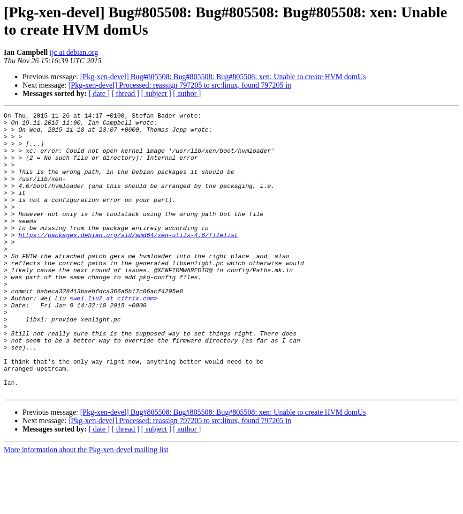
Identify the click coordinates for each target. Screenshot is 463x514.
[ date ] (99, 93)
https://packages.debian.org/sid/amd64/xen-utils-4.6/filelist (128, 260)
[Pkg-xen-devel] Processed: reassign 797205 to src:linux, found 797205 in (179, 85)
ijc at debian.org (74, 52)
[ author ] (187, 93)
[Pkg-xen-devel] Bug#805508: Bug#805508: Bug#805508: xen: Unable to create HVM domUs (223, 77)
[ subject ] (156, 93)
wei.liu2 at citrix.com (113, 336)
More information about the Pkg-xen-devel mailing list (86, 506)
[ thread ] (125, 93)
